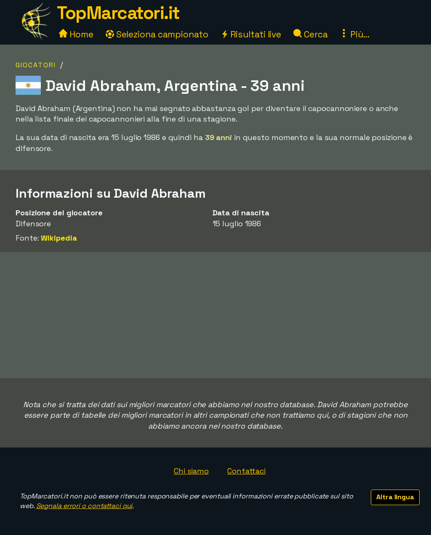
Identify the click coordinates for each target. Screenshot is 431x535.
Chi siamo (191, 471)
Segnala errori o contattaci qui (84, 505)
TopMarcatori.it (118, 13)
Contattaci (246, 471)
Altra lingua (395, 497)
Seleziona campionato (157, 34)
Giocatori (36, 65)
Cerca (310, 34)
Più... (354, 34)
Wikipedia (59, 238)
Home (76, 34)
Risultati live (251, 34)
